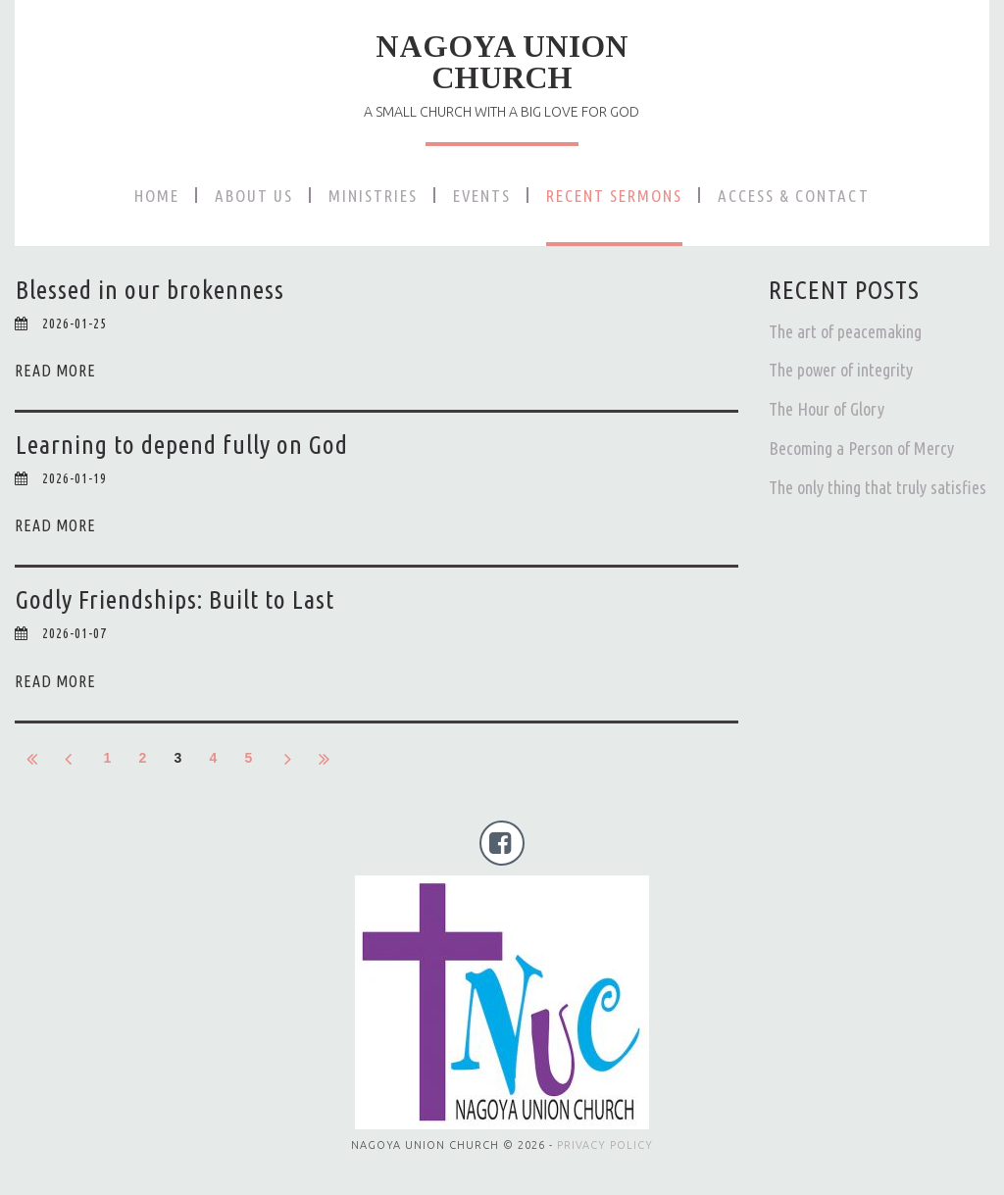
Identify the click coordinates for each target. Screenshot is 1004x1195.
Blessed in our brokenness (150, 289)
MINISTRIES (373, 195)
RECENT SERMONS (614, 195)
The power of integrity (841, 369)
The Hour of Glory (826, 409)
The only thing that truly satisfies (877, 487)
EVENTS (482, 195)
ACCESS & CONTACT (794, 195)
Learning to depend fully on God (182, 444)
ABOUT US (254, 195)
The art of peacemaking (845, 331)
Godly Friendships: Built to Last (175, 599)
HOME (156, 195)
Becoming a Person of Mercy (861, 448)
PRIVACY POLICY (605, 1145)
